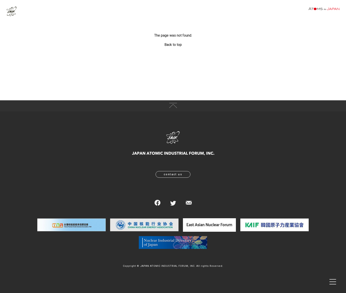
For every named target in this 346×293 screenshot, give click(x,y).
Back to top (173, 45)
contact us (173, 174)
